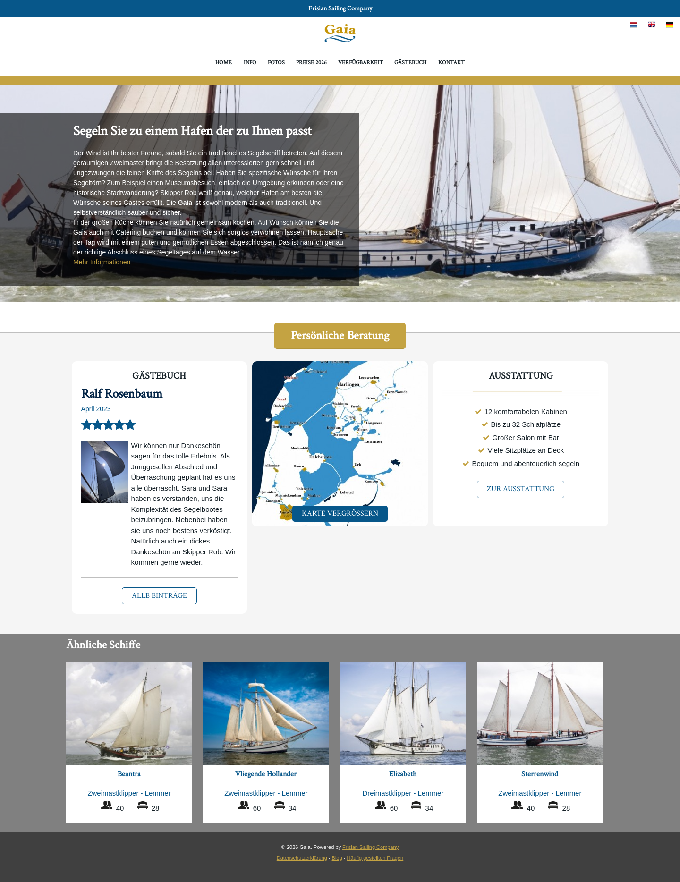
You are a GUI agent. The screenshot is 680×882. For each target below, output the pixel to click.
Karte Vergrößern (340, 513)
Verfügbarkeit (360, 62)
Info (250, 62)
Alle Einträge (159, 596)
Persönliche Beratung (340, 335)
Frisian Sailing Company (340, 8)
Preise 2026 (311, 62)
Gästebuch (410, 62)
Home (223, 62)
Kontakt (451, 62)
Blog (337, 858)
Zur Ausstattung (520, 489)
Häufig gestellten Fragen (375, 858)
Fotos (276, 62)
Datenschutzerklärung (302, 858)
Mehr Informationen (101, 262)
